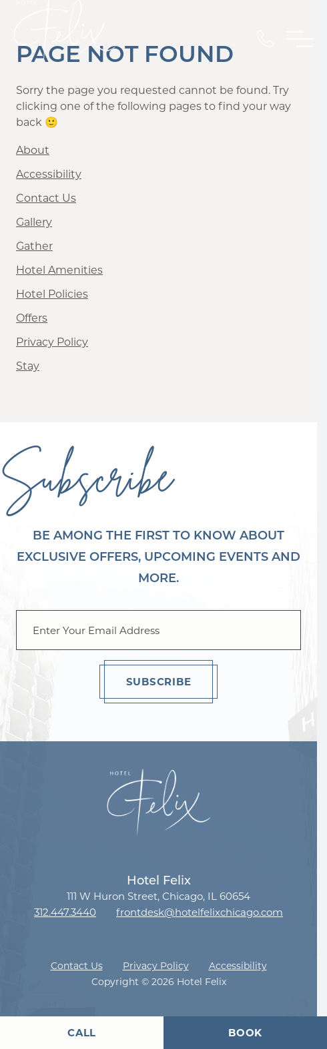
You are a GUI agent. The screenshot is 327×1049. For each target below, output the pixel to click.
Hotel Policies (52, 294)
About (32, 150)
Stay (27, 366)
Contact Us (46, 198)
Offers (31, 318)
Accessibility (48, 174)
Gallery (34, 222)
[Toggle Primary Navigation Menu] (300, 39)
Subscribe (159, 681)
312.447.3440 (65, 912)
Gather (34, 246)
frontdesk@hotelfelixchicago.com (199, 912)
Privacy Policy (52, 342)
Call (81, 1032)
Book (245, 1032)
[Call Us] (265, 38)
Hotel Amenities (59, 270)
